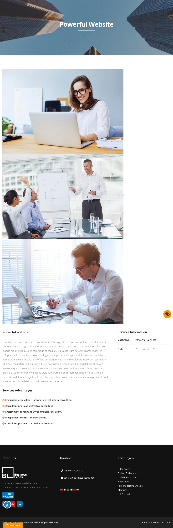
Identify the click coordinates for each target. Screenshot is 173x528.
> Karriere (143, 57)
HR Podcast (124, 494)
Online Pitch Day (127, 477)
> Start (37, 57)
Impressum (146, 522)
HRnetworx (124, 468)
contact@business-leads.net (79, 477)
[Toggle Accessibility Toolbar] (7, 504)
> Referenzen (77, 57)
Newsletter (124, 481)
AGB (169, 522)
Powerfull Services (145, 339)
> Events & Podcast (101, 57)
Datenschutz (159, 522)
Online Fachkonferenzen (131, 473)
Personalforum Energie (130, 485)
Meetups (122, 489)
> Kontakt (161, 57)
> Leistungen (55, 57)
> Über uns (125, 57)
